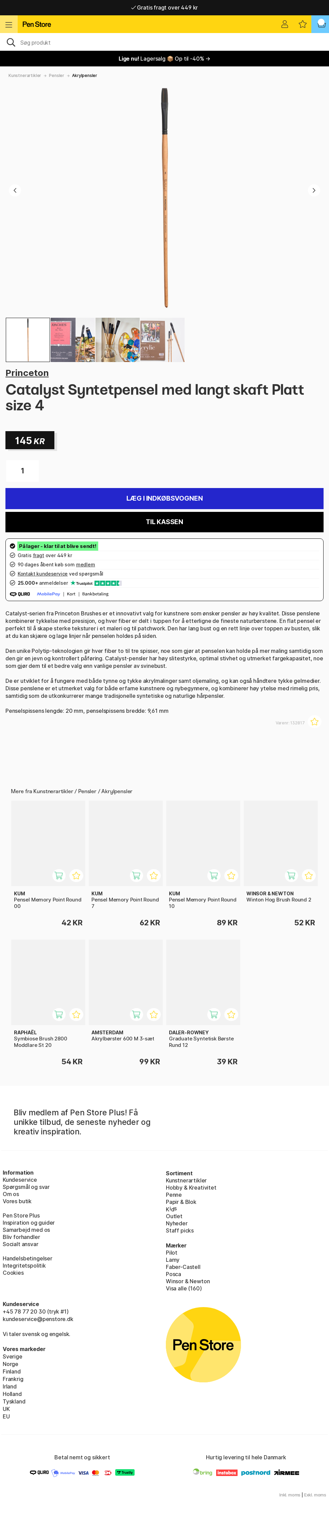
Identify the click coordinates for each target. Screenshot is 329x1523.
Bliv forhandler (21, 1237)
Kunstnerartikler (24, 75)
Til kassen (164, 522)
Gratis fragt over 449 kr (164, 7)
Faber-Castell (183, 1266)
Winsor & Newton (188, 1281)
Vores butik (17, 1201)
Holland (12, 1394)
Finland (12, 1371)
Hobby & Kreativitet (191, 1187)
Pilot (171, 1252)
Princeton (27, 372)
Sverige (12, 1356)
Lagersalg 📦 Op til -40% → (164, 58)
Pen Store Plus (21, 1215)
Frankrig (13, 1379)
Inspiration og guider (29, 1222)
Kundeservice (20, 1179)
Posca (173, 1274)
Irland (10, 1386)
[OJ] (164, 42)
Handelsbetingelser (27, 1258)
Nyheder (177, 1223)
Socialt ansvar (20, 1244)
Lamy (172, 1259)
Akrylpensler (84, 75)
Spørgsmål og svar (26, 1186)
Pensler (56, 75)
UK (6, 1409)
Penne (174, 1194)
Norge (10, 1364)
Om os (11, 1194)
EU (6, 1416)
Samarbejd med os (26, 1229)
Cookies (13, 1272)
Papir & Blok (181, 1201)
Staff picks (180, 1230)
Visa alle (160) (184, 1288)
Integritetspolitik (24, 1265)
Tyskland (14, 1401)
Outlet (174, 1216)
